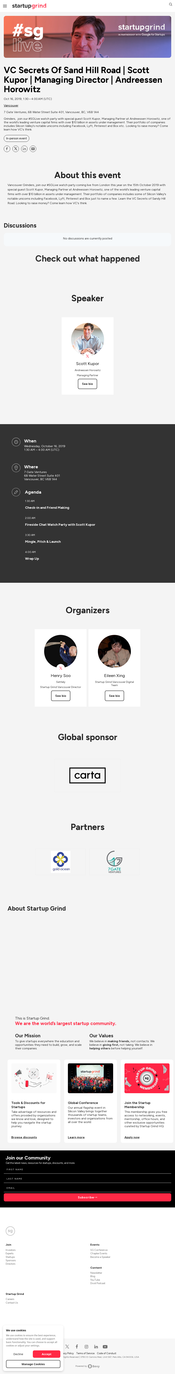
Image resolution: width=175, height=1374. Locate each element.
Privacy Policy (66, 1353)
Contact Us (12, 1302)
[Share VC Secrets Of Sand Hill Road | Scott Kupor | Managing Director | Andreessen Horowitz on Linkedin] (24, 149)
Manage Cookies (33, 1364)
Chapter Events (98, 1253)
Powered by (87, 1366)
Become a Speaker (100, 1257)
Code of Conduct (106, 1353)
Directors (10, 1263)
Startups (10, 1257)
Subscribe (86, 1197)
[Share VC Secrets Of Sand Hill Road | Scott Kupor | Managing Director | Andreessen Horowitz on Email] (33, 149)
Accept (46, 1354)
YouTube (95, 1279)
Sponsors (11, 1260)
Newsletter (96, 1272)
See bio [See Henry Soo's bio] (60, 696)
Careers (10, 1299)
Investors (10, 1250)
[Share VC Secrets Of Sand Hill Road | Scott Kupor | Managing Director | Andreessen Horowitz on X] (16, 149)
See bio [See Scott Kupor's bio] (87, 384)
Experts (9, 1253)
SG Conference (98, 1250)
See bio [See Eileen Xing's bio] (114, 696)
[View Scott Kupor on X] (87, 356)
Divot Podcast (97, 1283)
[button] (170, 5)
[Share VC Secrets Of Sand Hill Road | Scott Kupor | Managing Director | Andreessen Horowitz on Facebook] (7, 149)
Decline (18, 1354)
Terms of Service (85, 1353)
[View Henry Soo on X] (60, 668)
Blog (92, 1276)
